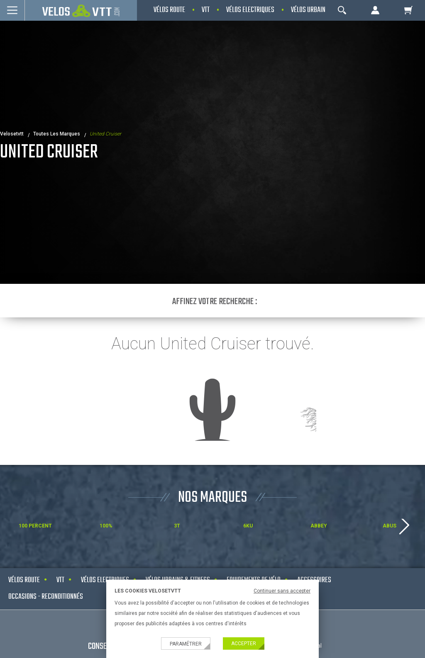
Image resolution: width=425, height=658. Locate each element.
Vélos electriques (105, 580)
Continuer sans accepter (282, 591)
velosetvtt (12, 134)
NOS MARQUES (212, 498)
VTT (60, 580)
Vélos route (24, 580)
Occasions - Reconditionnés (45, 597)
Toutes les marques (56, 134)
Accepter (243, 643)
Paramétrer (186, 644)
